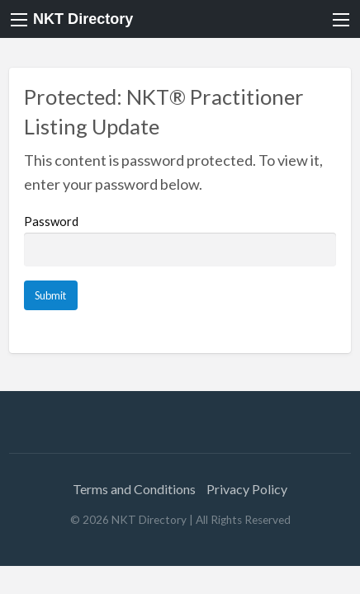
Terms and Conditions (134, 489)
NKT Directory (83, 19)
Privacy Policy (246, 489)
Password (180, 240)
